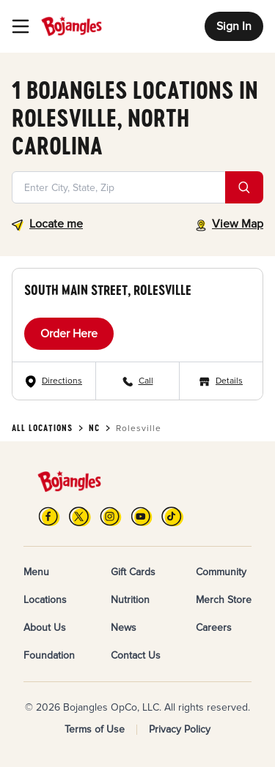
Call (146, 380)
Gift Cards (133, 572)
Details (229, 380)
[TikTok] (172, 516)
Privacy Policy (179, 729)
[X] (80, 516)
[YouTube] (141, 516)
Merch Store (224, 600)
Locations (45, 600)
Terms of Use (95, 729)
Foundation (49, 655)
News (123, 627)
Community (221, 572)
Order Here (69, 333)
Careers (214, 627)
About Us (44, 627)
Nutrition (130, 600)
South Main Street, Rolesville (107, 290)
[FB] (49, 516)
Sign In (234, 26)
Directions (62, 380)
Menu (36, 572)
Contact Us (136, 655)
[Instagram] (110, 516)
